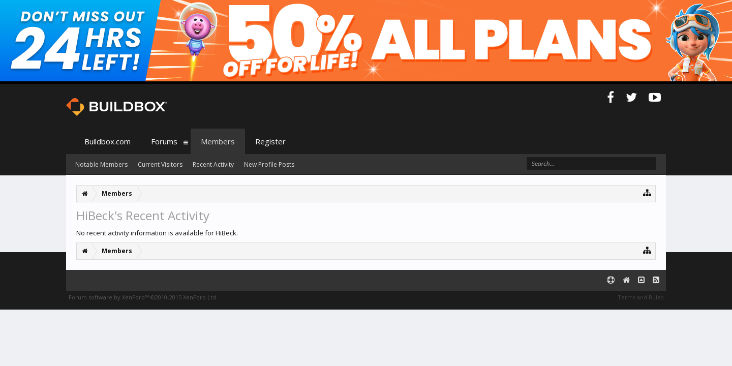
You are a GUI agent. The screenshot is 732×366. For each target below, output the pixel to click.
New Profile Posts (269, 164)
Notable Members (101, 164)
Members (218, 141)
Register (270, 141)
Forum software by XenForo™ (143, 297)
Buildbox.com (107, 141)
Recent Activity (213, 164)
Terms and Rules (640, 297)
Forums (164, 141)
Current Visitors (160, 164)
